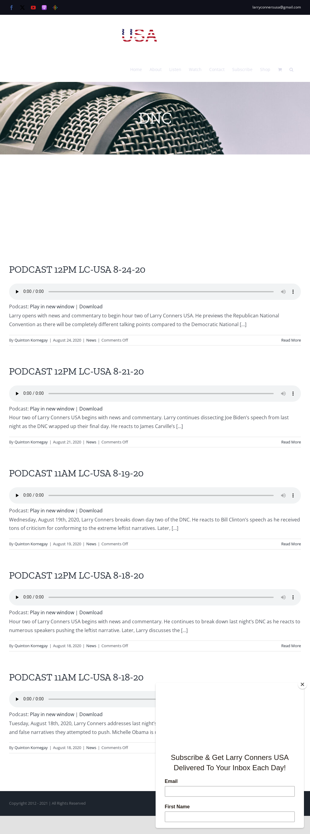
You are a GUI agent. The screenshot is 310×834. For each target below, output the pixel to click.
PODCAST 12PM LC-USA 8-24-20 (77, 269)
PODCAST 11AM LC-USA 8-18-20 (76, 677)
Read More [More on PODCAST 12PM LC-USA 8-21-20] (291, 442)
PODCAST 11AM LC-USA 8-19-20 (76, 473)
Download (91, 306)
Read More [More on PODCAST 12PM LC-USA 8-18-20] (291, 645)
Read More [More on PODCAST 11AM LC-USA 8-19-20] (291, 544)
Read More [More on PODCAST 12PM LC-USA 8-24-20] (291, 340)
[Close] (302, 684)
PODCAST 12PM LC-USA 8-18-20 (76, 575)
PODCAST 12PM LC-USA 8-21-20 (76, 371)
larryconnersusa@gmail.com (276, 7)
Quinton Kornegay (31, 340)
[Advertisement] (155, 199)
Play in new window (52, 306)
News (91, 340)
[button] (291, 69)
